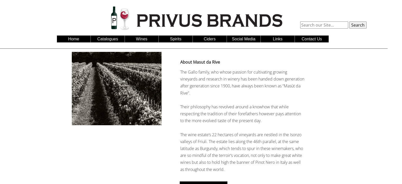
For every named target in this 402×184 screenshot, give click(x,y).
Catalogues (107, 39)
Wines (141, 39)
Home (73, 39)
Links (277, 39)
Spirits (175, 39)
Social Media (244, 39)
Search (358, 25)
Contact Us (312, 39)
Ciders (210, 39)
